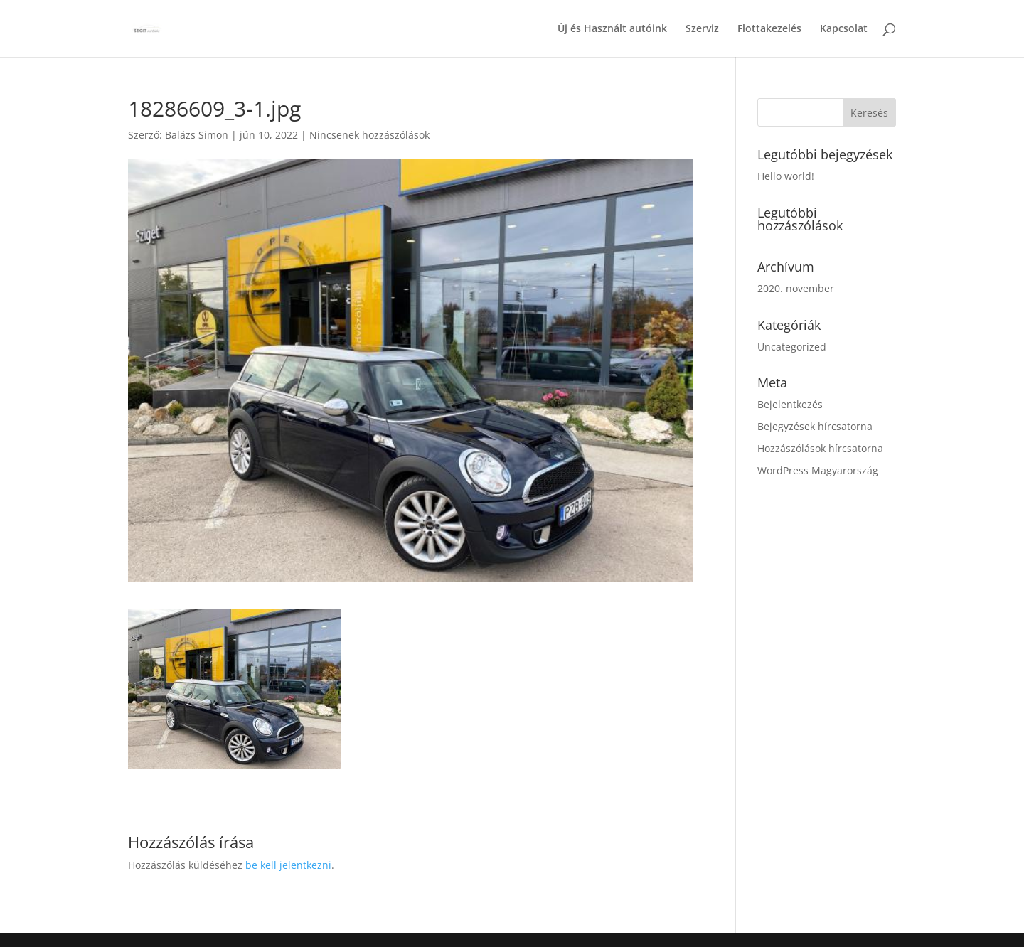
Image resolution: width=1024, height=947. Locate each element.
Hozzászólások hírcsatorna (820, 448)
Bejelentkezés (790, 404)
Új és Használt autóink (612, 29)
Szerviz (702, 29)
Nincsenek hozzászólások (369, 134)
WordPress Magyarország (817, 470)
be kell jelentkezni (288, 865)
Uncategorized (791, 346)
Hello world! (785, 176)
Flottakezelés (769, 29)
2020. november (795, 288)
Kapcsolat (844, 29)
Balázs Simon (196, 134)
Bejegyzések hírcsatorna (815, 426)
